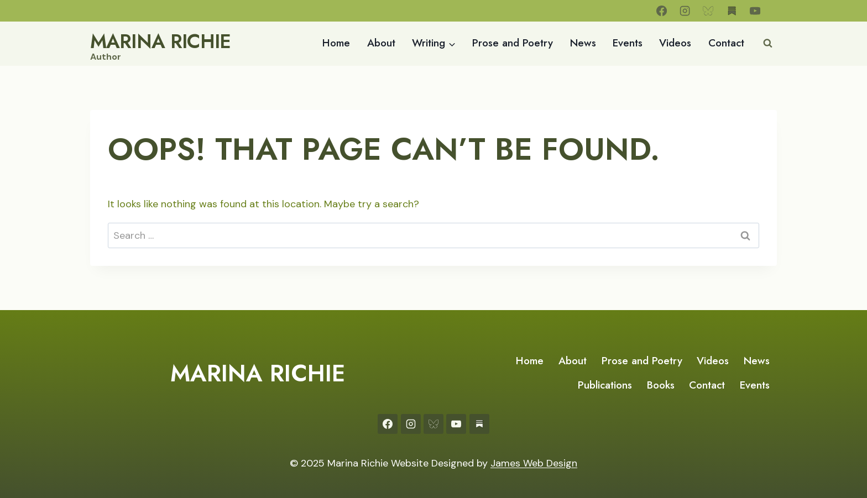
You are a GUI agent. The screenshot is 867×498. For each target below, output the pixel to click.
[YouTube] (755, 11)
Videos (675, 42)
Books (661, 385)
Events (628, 42)
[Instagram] (685, 11)
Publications (605, 385)
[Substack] (732, 11)
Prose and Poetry (512, 42)
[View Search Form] (767, 43)
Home (336, 42)
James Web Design (533, 463)
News (583, 42)
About (381, 42)
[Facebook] (661, 11)
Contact (726, 42)
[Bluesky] (708, 11)
